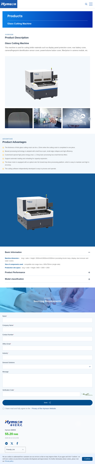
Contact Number (8, 335)
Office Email (6, 344)
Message (5, 372)
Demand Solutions (8, 362)
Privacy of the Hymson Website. (44, 408)
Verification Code (8, 390)
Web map (27, 461)
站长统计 (70, 459)
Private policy (16, 461)
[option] (47, 81)
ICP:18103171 (62, 459)
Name (4, 316)
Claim (7, 461)
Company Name (8, 325)
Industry (5, 353)
